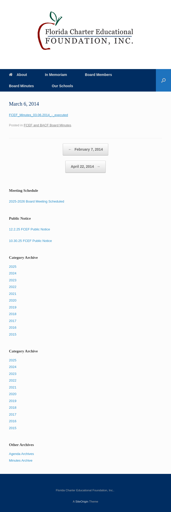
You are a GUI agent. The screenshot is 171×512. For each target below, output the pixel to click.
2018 (12, 314)
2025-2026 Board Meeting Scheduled (36, 201)
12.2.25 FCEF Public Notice (29, 229)
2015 (12, 334)
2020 (12, 300)
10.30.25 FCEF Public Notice (30, 241)
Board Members (98, 75)
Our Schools (62, 86)
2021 (12, 294)
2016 (12, 327)
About (18, 75)
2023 (12, 280)
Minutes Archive (21, 460)
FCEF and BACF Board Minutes (47, 125)
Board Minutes (21, 86)
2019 (12, 307)
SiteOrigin (81, 501)
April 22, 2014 (85, 166)
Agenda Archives (21, 454)
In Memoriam (56, 75)
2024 (12, 273)
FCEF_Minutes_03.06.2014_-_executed (38, 115)
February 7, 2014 (85, 149)
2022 (12, 287)
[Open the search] (163, 80)
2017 (12, 321)
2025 (12, 267)
